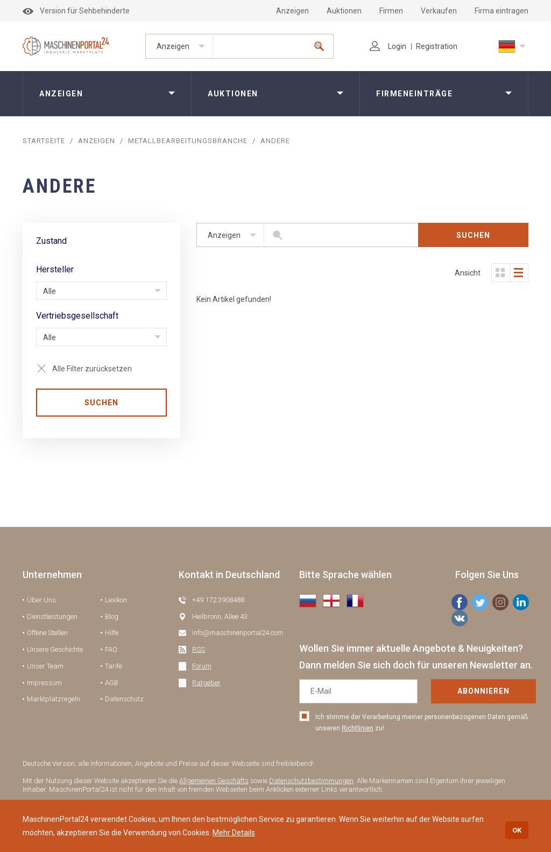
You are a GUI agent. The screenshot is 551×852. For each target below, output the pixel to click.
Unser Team (45, 666)
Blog (111, 616)
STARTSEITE (44, 141)
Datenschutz (124, 699)
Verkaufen (439, 10)
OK (516, 830)
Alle (49, 291)
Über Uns (41, 600)
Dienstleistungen (52, 616)
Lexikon (116, 600)
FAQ (111, 649)
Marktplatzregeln (53, 699)
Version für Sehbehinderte (76, 10)
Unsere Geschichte (55, 649)
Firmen (391, 10)
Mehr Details (234, 832)
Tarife (113, 666)
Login (388, 46)
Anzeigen (292, 10)
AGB (111, 683)
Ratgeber (206, 683)
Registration (436, 46)
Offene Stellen (47, 633)
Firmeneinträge (414, 93)
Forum (201, 666)
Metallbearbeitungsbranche (188, 141)
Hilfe (111, 633)
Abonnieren (483, 691)
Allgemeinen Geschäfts (214, 781)
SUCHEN (101, 402)
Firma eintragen (501, 10)
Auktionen (344, 10)
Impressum (44, 683)
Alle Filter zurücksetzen (92, 368)
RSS (198, 649)
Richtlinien (357, 728)
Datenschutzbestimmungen (311, 781)
